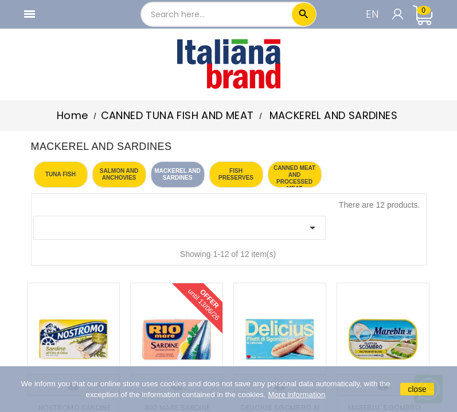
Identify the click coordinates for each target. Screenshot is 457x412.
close (417, 389)
